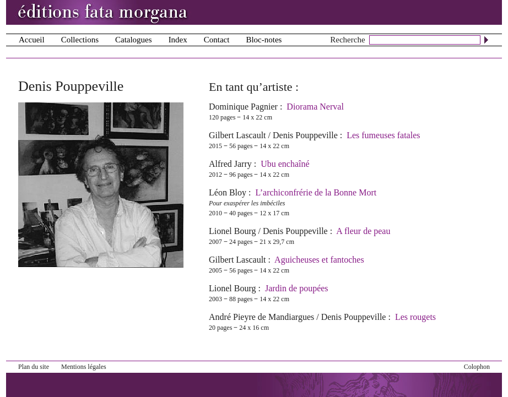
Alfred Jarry (230, 163)
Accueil (32, 39)
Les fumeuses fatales (383, 135)
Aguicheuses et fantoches (319, 259)
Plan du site (33, 367)
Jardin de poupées (296, 288)
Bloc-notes (264, 39)
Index (178, 39)
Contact (217, 39)
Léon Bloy (227, 192)
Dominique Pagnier (243, 106)
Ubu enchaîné (285, 163)
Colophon (477, 367)
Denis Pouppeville (305, 135)
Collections (80, 39)
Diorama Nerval (315, 106)
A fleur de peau (363, 231)
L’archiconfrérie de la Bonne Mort (315, 192)
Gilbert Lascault (237, 135)
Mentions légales (83, 367)
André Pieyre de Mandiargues (261, 317)
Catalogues (133, 39)
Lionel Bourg (232, 231)
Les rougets (415, 317)
